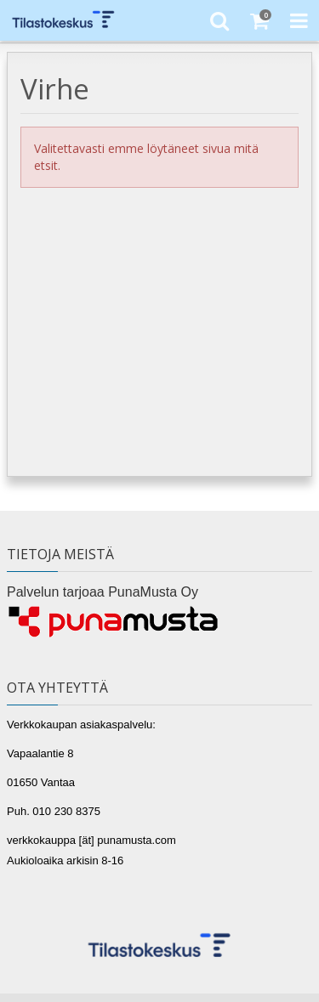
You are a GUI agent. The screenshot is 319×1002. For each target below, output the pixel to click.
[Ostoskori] (259, 20)
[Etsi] (219, 20)
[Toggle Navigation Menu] (299, 20)
